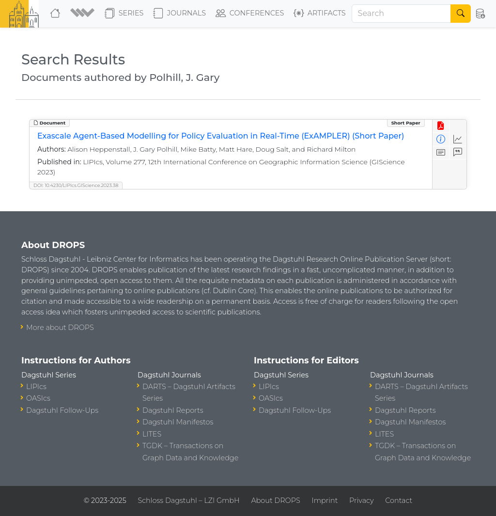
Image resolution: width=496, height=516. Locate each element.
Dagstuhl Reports (172, 410)
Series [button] (124, 13)
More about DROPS (60, 327)
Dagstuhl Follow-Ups (62, 410)
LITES (151, 434)
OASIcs (38, 398)
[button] (83, 13)
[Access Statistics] (458, 139)
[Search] (401, 13)
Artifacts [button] (320, 13)
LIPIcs (36, 386)
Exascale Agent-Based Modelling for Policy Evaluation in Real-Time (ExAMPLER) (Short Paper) (220, 136)
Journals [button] (179, 13)
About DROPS (275, 500)
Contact (398, 500)
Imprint (324, 500)
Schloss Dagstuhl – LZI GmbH (188, 500)
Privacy (361, 500)
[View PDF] (441, 126)
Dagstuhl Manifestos (177, 422)
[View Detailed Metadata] (441, 139)
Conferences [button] (250, 13)
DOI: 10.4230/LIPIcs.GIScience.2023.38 (75, 185)
